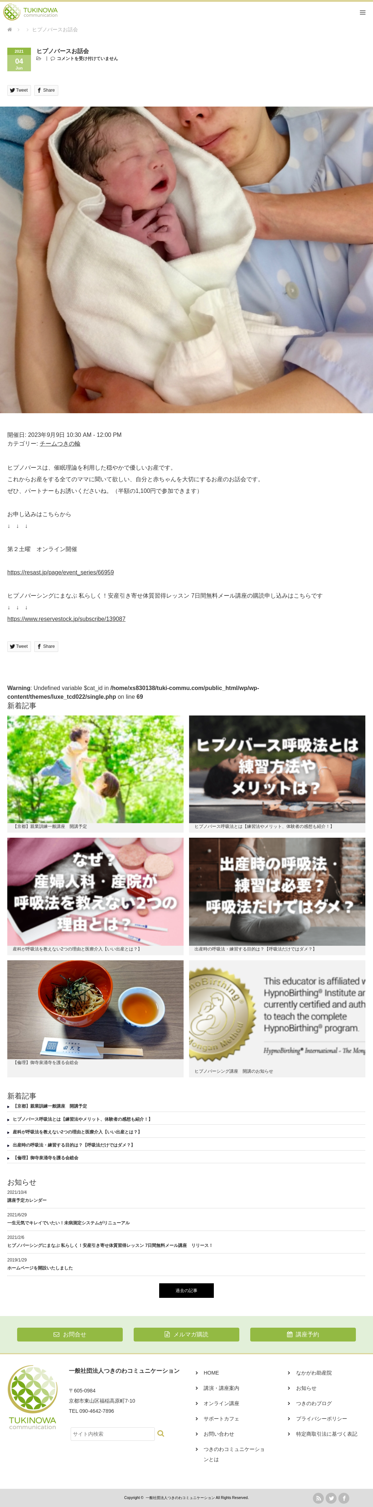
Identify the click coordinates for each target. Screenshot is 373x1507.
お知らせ (306, 1388)
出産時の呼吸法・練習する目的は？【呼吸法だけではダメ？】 (256, 949)
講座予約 (303, 1334)
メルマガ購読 (186, 1334)
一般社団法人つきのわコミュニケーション (180, 1498)
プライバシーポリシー (321, 1419)
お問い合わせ (219, 1434)
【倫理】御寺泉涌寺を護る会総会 (45, 1062)
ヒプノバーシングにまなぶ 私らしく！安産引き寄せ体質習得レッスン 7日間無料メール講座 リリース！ (110, 1245)
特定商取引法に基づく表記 (326, 1434)
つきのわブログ (314, 1403)
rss (318, 1498)
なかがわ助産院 (314, 1373)
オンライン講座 (221, 1403)
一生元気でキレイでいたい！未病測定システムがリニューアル (68, 1222)
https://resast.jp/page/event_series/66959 (60, 572)
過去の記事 (186, 1290)
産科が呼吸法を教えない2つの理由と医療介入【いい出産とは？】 (77, 949)
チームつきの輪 (60, 443)
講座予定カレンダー (27, 1200)
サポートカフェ (221, 1419)
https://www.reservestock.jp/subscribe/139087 (66, 619)
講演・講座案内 (221, 1388)
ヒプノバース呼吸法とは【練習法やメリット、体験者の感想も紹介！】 (264, 826)
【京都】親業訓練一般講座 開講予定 (50, 826)
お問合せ (70, 1334)
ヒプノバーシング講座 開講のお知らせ (234, 1071)
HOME (211, 1373)
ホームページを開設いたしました (40, 1268)
